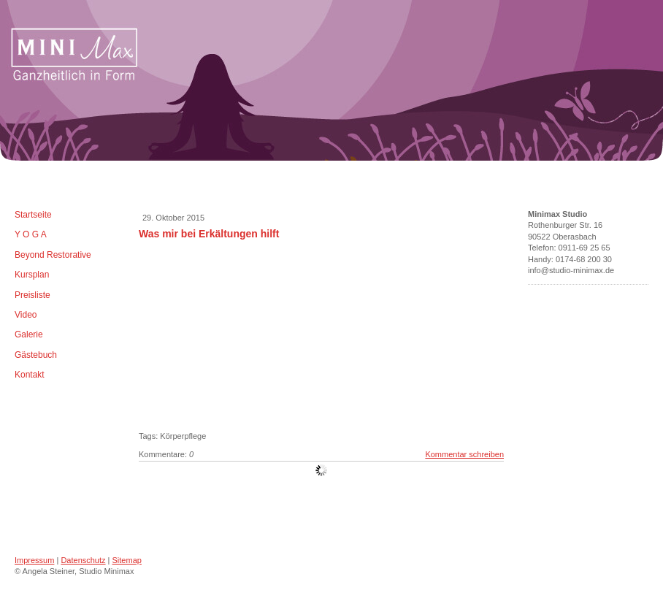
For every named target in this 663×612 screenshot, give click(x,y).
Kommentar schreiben (464, 454)
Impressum (34, 560)
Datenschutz (83, 560)
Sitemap (127, 560)
